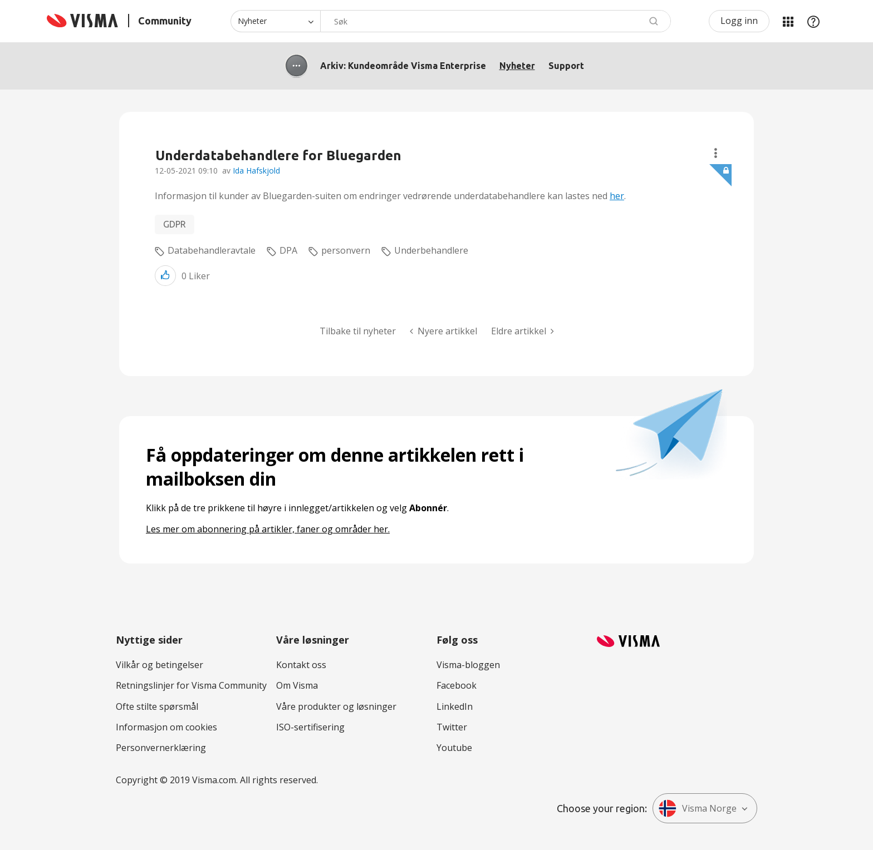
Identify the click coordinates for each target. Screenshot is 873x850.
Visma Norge (698, 808)
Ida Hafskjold (256, 170)
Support (566, 66)
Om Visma (297, 685)
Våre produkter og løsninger (336, 706)
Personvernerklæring (161, 748)
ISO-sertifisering (310, 727)
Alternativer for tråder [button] (716, 153)
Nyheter (517, 66)
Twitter (451, 727)
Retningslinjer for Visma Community (191, 685)
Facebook (456, 685)
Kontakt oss (301, 665)
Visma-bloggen (468, 665)
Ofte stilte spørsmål (157, 706)
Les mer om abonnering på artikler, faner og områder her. (268, 529)
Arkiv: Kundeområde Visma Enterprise (403, 66)
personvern (345, 250)
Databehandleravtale (212, 250)
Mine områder (788, 21)
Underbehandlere (431, 250)
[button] (165, 275)
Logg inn (739, 20)
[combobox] (495, 21)
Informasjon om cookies (166, 727)
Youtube (454, 748)
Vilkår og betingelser (159, 665)
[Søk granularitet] (275, 21)
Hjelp (813, 21)
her (617, 196)
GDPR (174, 224)
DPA (288, 250)
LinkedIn (454, 706)
